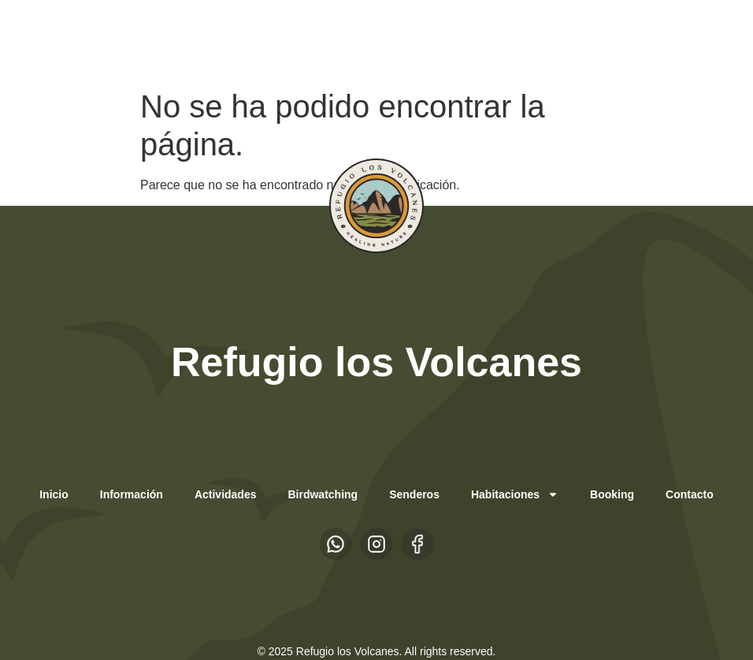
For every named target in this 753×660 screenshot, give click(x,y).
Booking (612, 494)
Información (131, 494)
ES (126, 40)
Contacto (690, 494)
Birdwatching (322, 494)
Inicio (54, 494)
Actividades (226, 494)
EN (157, 40)
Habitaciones (514, 494)
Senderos (414, 494)
